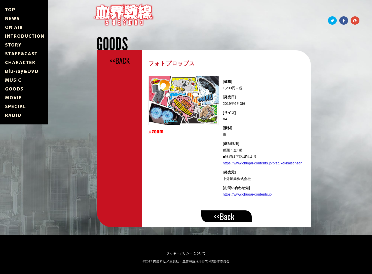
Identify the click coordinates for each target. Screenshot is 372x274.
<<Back (224, 216)
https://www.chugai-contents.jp (247, 194)
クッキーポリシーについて (186, 253)
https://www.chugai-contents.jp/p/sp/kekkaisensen (263, 163)
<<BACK (120, 60)
